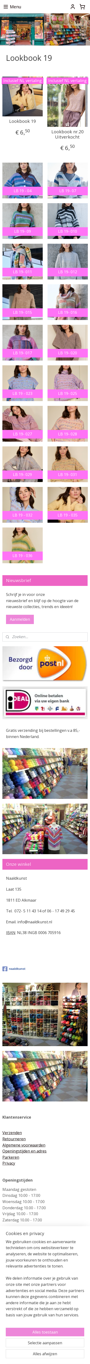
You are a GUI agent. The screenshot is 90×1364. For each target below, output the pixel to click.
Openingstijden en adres (24, 1151)
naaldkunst (13, 969)
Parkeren (10, 1157)
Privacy (8, 1163)
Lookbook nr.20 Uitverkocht (67, 134)
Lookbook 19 (22, 121)
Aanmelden (20, 619)
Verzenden (12, 1132)
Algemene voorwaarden (23, 1145)
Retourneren (14, 1139)
